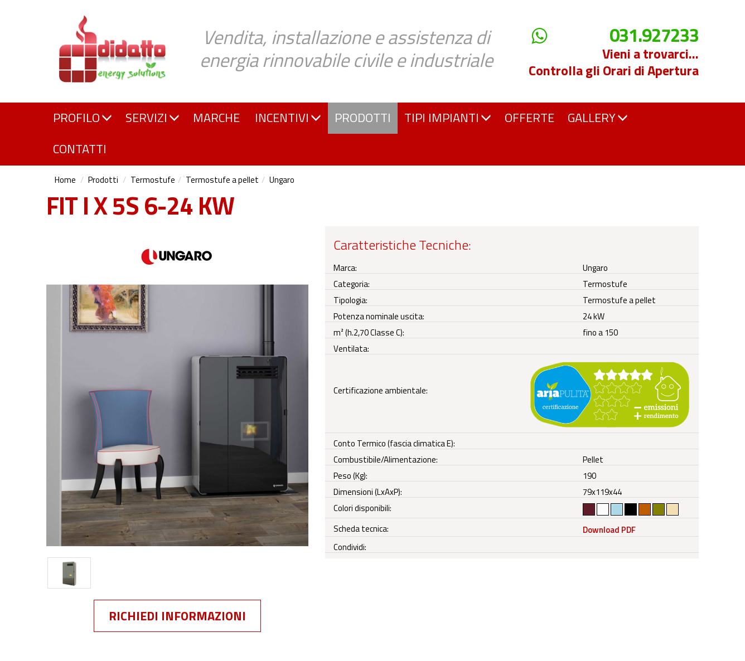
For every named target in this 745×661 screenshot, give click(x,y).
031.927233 (654, 35)
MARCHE (216, 117)
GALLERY (598, 117)
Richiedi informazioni (177, 615)
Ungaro (281, 179)
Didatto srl (78, 10)
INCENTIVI (288, 117)
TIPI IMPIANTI (447, 117)
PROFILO (82, 117)
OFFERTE (529, 117)
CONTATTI (80, 148)
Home (65, 179)
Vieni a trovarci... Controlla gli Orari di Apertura (614, 62)
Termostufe (152, 179)
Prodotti (103, 179)
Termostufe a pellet (222, 179)
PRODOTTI (363, 117)
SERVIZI (152, 117)
